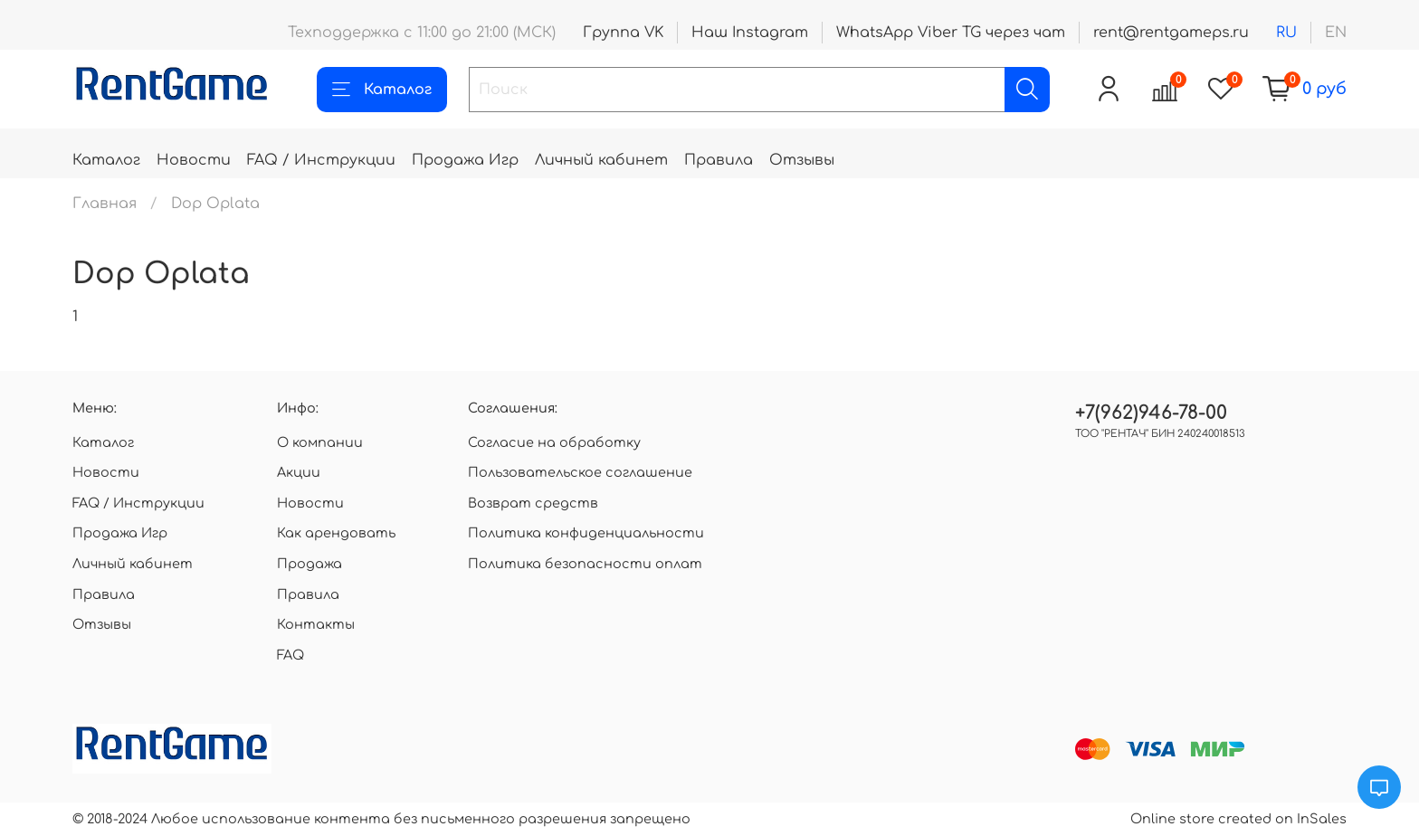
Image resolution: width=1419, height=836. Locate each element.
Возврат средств (533, 503)
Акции (298, 472)
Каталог (382, 90)
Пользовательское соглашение (580, 472)
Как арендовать (336, 533)
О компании (320, 442)
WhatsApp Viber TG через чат (950, 32)
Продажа (309, 563)
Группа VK (623, 32)
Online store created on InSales (1238, 819)
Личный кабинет (601, 160)
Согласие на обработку (554, 442)
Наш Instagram (749, 32)
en (1336, 32)
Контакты (316, 624)
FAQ (290, 655)
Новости (194, 160)
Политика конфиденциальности (586, 533)
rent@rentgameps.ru (1171, 32)
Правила (718, 160)
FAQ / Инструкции (321, 160)
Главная (104, 203)
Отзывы (801, 160)
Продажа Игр (465, 160)
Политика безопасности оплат (585, 563)
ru (1286, 32)
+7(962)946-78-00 (1151, 413)
